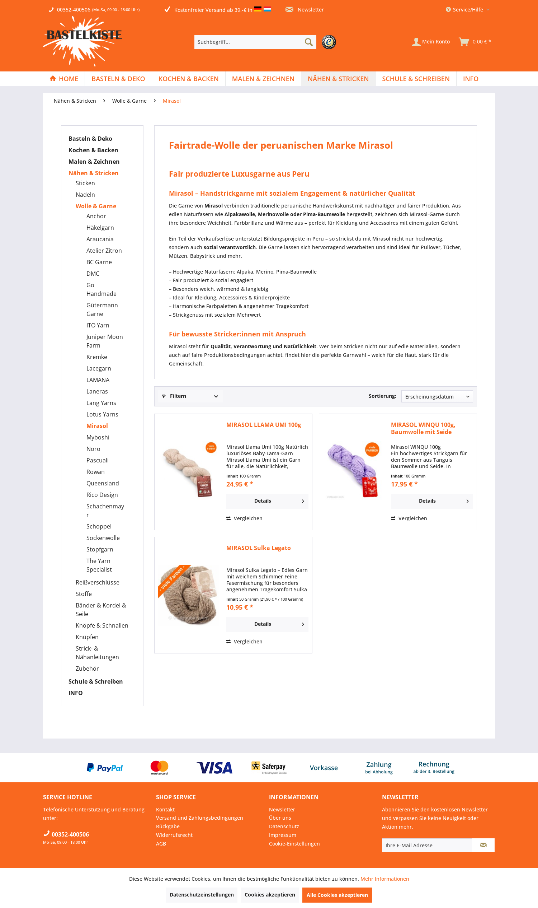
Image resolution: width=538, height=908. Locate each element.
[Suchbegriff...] (255, 42)
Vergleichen (244, 518)
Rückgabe (168, 826)
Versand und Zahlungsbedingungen (199, 817)
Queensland (102, 483)
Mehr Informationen (384, 878)
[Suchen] (308, 42)
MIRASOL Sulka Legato (258, 548)
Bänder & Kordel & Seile (101, 609)
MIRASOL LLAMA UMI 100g (263, 425)
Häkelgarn (100, 228)
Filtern (174, 395)
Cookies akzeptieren (270, 894)
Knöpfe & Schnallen (102, 625)
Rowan (95, 472)
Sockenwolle (103, 538)
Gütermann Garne (102, 309)
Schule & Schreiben (96, 681)
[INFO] (471, 78)
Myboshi (97, 437)
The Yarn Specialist (99, 565)
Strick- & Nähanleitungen (97, 652)
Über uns (280, 817)
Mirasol (97, 426)
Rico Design (102, 495)
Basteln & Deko (90, 139)
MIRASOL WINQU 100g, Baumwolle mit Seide (423, 428)
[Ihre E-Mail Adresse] (427, 845)
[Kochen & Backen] (188, 78)
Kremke (96, 357)
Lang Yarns (101, 403)
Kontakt (165, 809)
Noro (93, 449)
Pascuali (97, 460)
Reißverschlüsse (97, 582)
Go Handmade (101, 289)
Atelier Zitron (104, 251)
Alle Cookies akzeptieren (337, 894)
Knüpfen (87, 637)
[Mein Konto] (431, 42)
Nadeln (85, 195)
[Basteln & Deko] (118, 78)
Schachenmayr (105, 510)
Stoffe (84, 594)
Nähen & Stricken (94, 173)
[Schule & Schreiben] (416, 78)
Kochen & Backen (93, 150)
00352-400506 (73, 9)
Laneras (97, 391)
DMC (92, 274)
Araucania (100, 239)
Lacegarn (98, 368)
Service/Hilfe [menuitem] (465, 9)
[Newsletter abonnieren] (483, 845)
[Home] (64, 78)
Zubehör (87, 668)
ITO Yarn (97, 325)
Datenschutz (284, 826)
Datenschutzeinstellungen (202, 894)
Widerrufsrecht (174, 835)
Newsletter (304, 9)
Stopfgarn (99, 549)
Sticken (85, 183)
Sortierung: (382, 395)
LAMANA (97, 380)
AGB (161, 843)
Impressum (282, 835)
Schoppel (99, 526)
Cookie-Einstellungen (294, 843)
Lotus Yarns (102, 414)
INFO (76, 693)
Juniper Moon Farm (104, 341)
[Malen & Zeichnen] (263, 78)
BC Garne (99, 262)
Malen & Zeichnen (94, 162)
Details (279, 499)
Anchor (96, 216)
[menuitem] (267, 42)
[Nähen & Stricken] (338, 78)
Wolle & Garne (96, 206)
